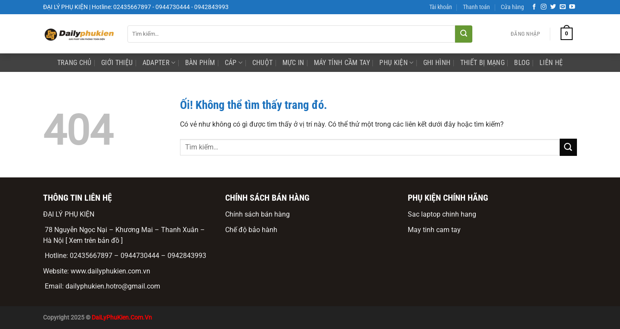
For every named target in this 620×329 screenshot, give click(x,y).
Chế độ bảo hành (251, 230)
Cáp (233, 63)
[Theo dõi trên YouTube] (572, 7)
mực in (293, 63)
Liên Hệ (551, 63)
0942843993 (186, 255)
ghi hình (437, 63)
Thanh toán (476, 7)
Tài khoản (440, 7)
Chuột (262, 63)
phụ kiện (396, 63)
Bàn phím (200, 63)
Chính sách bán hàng (257, 214)
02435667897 (91, 255)
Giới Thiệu (117, 63)
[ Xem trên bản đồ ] (94, 240)
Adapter (159, 63)
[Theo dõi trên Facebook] (534, 7)
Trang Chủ (74, 63)
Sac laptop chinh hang (442, 214)
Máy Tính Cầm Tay (342, 63)
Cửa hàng (512, 7)
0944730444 (140, 255)
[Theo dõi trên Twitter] (553, 7)
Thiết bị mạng (482, 63)
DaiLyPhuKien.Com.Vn (122, 317)
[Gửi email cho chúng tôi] (563, 7)
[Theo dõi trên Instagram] (544, 7)
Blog (522, 63)
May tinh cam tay (434, 230)
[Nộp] (463, 34)
